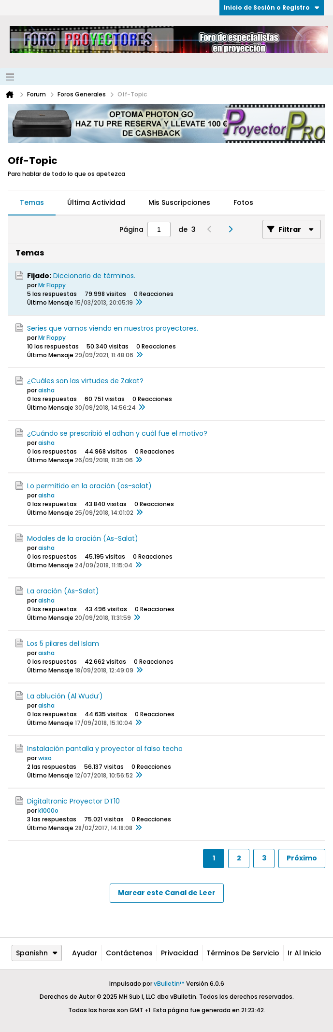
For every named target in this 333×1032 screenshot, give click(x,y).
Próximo (302, 858)
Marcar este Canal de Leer (167, 893)
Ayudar (85, 953)
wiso (45, 758)
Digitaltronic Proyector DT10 (73, 801)
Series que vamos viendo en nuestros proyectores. (112, 328)
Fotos (243, 202)
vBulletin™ (169, 983)
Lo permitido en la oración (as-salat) (89, 486)
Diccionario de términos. (94, 276)
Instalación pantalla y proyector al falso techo (105, 748)
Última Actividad (96, 202)
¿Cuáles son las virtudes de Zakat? (85, 381)
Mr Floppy (52, 285)
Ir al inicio (304, 953)
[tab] (32, 202)
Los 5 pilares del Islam (63, 643)
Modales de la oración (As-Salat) (82, 538)
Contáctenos (129, 953)
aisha (46, 390)
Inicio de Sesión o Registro (271, 7)
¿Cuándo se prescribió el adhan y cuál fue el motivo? (117, 433)
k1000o (48, 810)
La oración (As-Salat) (63, 591)
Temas (32, 202)
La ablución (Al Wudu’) (65, 696)
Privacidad (179, 953)
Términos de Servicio (242, 953)
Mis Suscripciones (179, 202)
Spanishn (37, 953)
